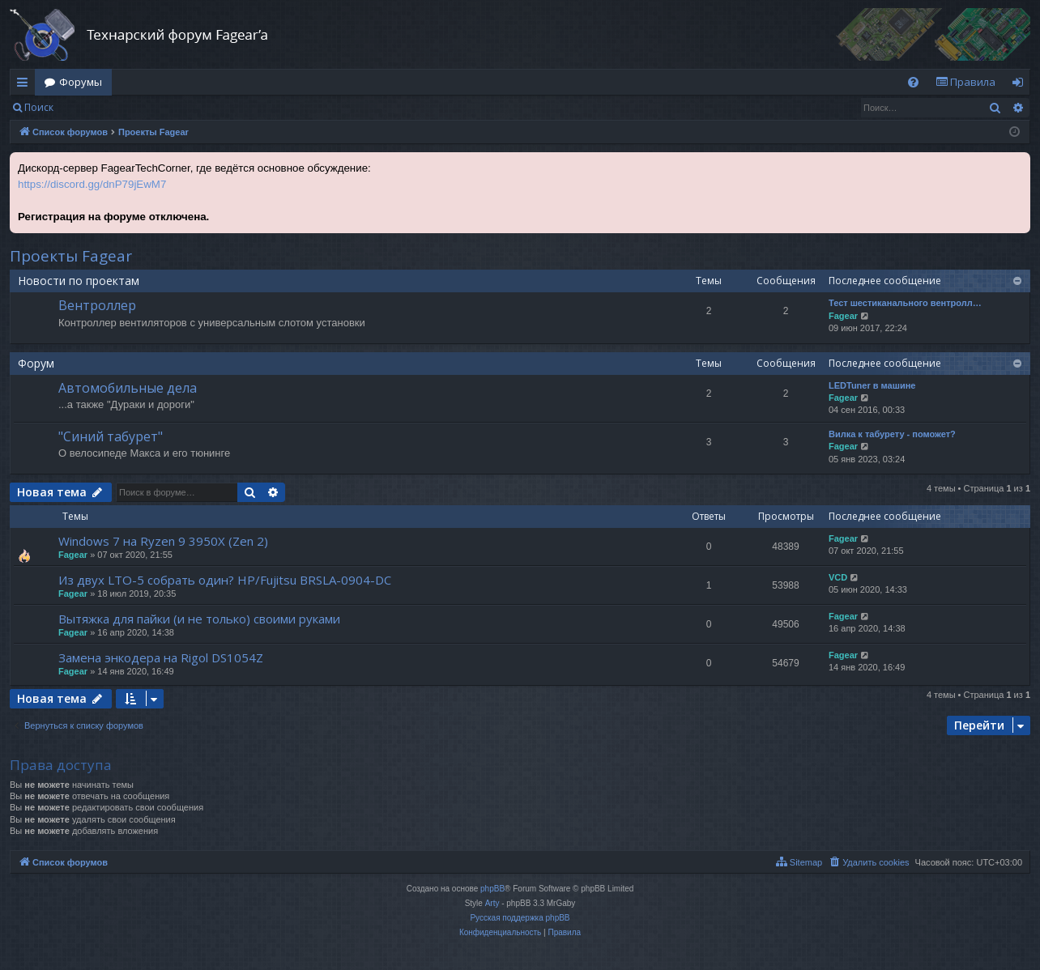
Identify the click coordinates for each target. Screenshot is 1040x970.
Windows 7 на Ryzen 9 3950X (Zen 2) (163, 541)
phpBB (492, 888)
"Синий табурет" (110, 436)
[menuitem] (913, 82)
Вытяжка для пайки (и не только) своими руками (199, 619)
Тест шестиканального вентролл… (905, 303)
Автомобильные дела (127, 388)
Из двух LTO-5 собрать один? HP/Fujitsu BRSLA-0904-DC (224, 580)
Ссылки (25, 85)
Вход (88, 107)
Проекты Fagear (71, 255)
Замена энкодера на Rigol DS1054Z (160, 657)
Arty (492, 903)
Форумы (80, 81)
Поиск (38, 107)
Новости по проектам (78, 280)
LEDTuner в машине (872, 385)
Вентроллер (97, 305)
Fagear (843, 316)
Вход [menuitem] (1021, 85)
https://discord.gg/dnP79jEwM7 (92, 184)
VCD (838, 577)
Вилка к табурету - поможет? (892, 434)
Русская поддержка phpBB (519, 917)
